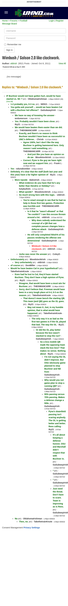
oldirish (13, 63)
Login (51, 20)
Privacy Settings (32, 527)
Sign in (9, 50)
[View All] (9, 101)
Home (5, 20)
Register (60, 20)
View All (62, 63)
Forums (13, 20)
